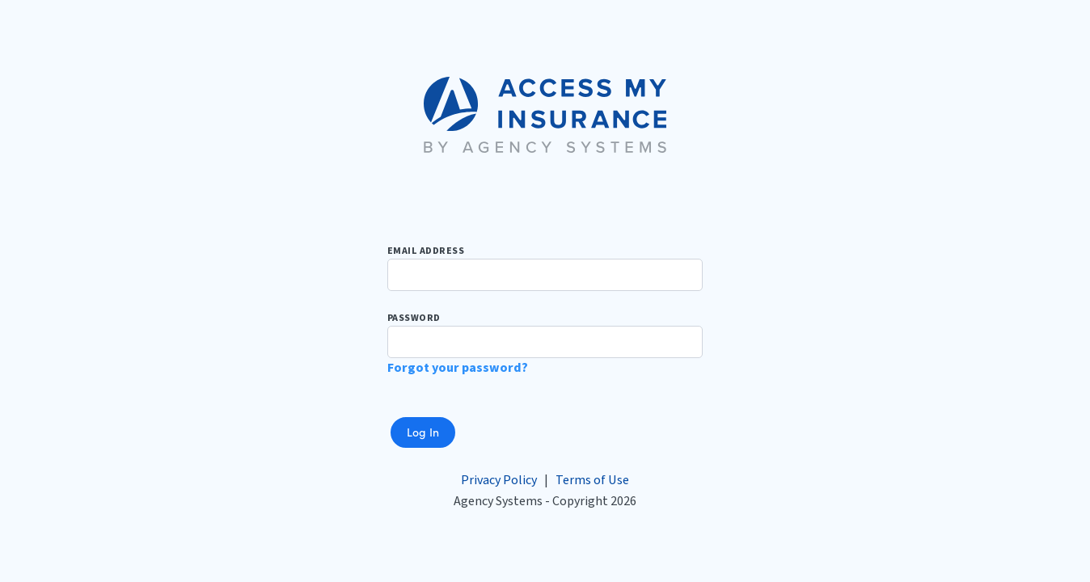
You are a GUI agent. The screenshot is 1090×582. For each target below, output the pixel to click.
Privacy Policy (499, 480)
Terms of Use (592, 480)
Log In (423, 432)
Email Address (545, 267)
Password (545, 334)
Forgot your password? (457, 368)
